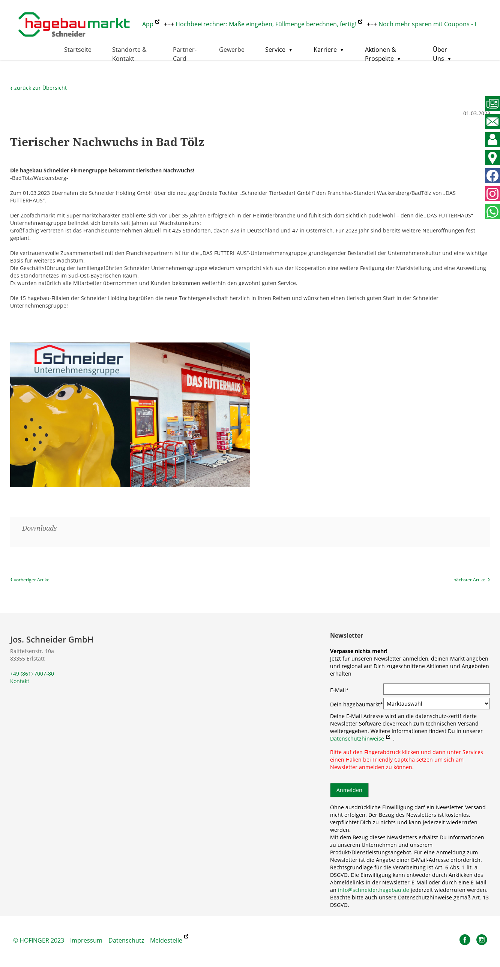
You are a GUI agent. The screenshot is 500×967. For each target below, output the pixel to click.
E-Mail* (339, 690)
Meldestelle (166, 940)
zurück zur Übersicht (38, 87)
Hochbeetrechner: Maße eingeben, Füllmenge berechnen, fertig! (269, 24)
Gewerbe (232, 49)
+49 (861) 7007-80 (32, 673)
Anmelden (349, 790)
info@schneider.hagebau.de (373, 889)
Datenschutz (126, 940)
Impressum (86, 940)
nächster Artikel (471, 580)
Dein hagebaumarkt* (356, 704)
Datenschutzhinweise (357, 738)
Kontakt (19, 681)
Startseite (78, 49)
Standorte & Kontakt (129, 54)
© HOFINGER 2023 (38, 940)
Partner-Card (185, 54)
